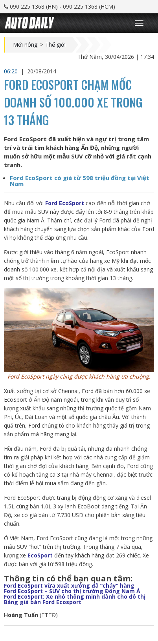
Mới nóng (25, 44)
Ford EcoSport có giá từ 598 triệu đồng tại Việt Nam (79, 181)
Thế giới (55, 44)
